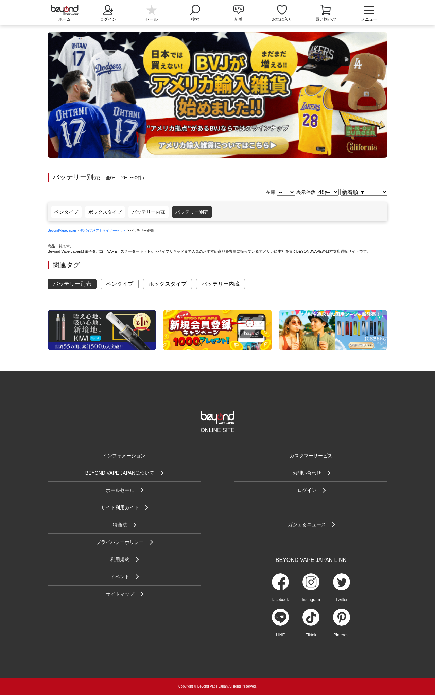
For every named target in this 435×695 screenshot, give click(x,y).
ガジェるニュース (307, 524)
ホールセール (120, 490)
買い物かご (325, 19)
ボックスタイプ (105, 212)
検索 (195, 12)
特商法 (120, 525)
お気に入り (282, 19)
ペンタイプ (66, 212)
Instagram (311, 599)
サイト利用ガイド (120, 507)
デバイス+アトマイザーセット (103, 230)
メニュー (369, 13)
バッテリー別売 (192, 212)
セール (151, 19)
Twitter (341, 599)
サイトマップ (120, 594)
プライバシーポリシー (120, 542)
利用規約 (119, 559)
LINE (280, 634)
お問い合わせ (307, 473)
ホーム (64, 19)
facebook (280, 599)
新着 (238, 19)
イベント (119, 577)
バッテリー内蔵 (148, 212)
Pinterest (341, 634)
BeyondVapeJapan (62, 230)
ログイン (108, 12)
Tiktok (311, 634)
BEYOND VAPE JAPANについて (119, 473)
